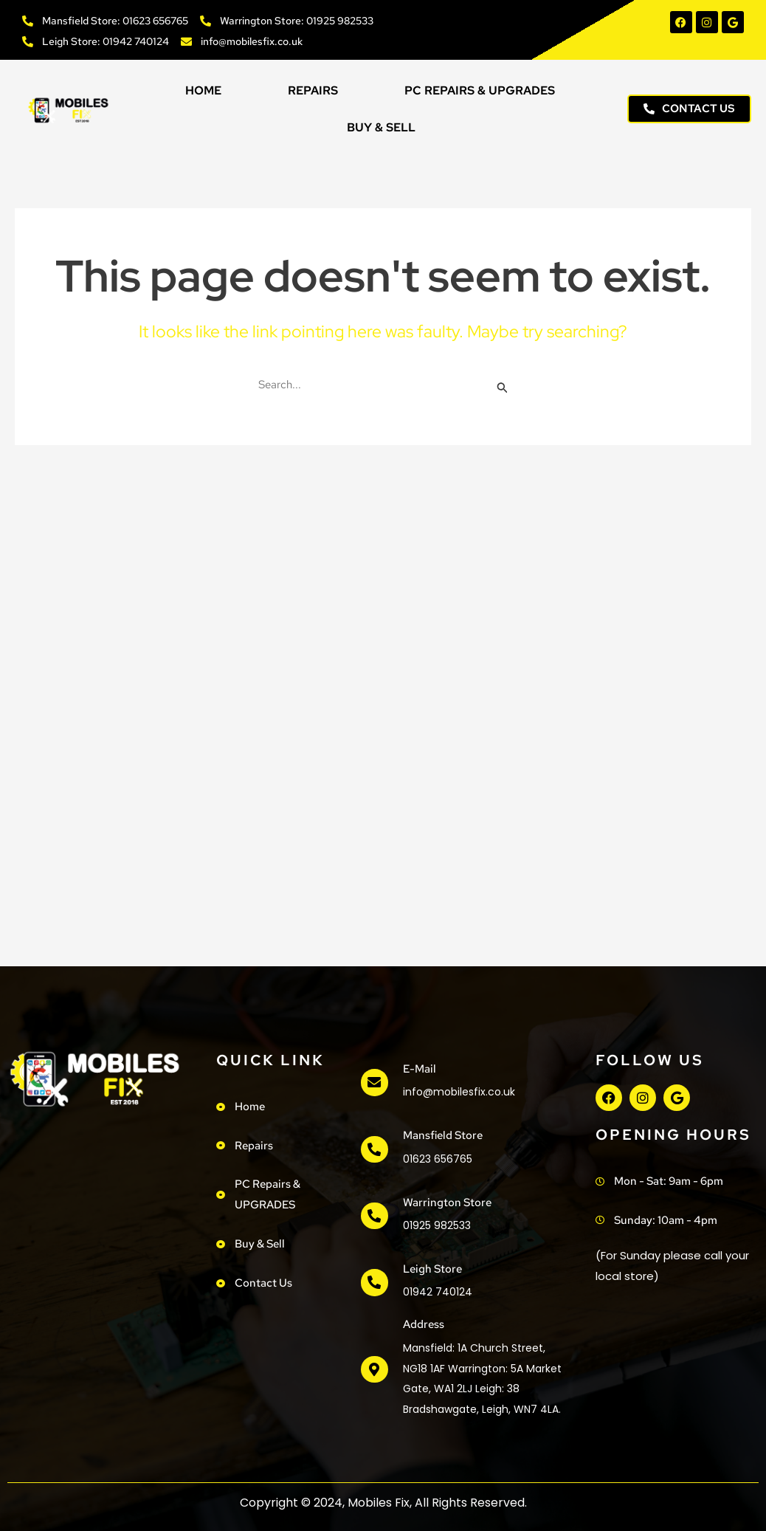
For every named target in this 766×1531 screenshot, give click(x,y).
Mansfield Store (442, 1135)
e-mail (418, 1069)
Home (203, 90)
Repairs (313, 90)
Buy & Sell (381, 127)
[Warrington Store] (374, 1216)
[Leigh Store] (374, 1283)
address (423, 1324)
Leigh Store (431, 1269)
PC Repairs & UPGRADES (479, 90)
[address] (374, 1369)
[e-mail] (374, 1083)
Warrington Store (446, 1202)
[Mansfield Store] (374, 1149)
